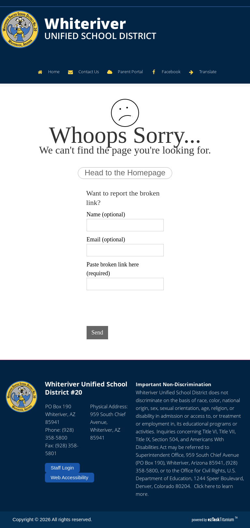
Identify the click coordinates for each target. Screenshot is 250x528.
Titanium (221, 519)
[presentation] (136, 306)
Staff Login (62, 467)
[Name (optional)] (125, 225)
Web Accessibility (70, 477)
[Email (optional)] (125, 250)
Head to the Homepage (125, 172)
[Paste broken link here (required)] (125, 284)
